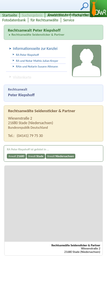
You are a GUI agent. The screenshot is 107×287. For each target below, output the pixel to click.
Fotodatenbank (14, 20)
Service (68, 20)
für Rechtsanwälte (44, 20)
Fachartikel (81, 15)
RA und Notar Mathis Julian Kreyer (37, 61)
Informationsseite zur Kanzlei (35, 48)
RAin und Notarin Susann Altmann (37, 66)
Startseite (9, 15)
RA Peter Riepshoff (27, 55)
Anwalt (17, 156)
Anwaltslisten (57, 15)
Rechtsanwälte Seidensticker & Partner (37, 34)
